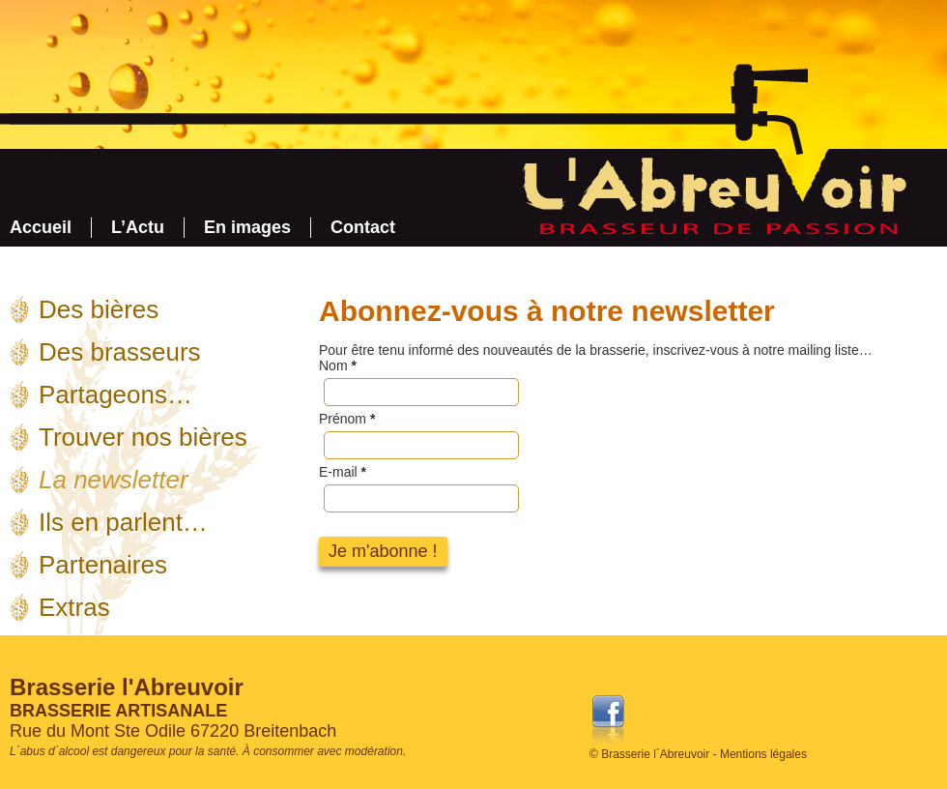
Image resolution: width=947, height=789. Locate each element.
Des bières (98, 309)
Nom (338, 365)
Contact (362, 227)
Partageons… (115, 394)
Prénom (347, 418)
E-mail (342, 472)
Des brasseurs (120, 351)
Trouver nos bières (143, 437)
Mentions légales (763, 754)
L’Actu (137, 227)
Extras (74, 607)
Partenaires (103, 564)
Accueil (41, 227)
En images (247, 227)
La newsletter (113, 479)
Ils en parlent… (123, 522)
